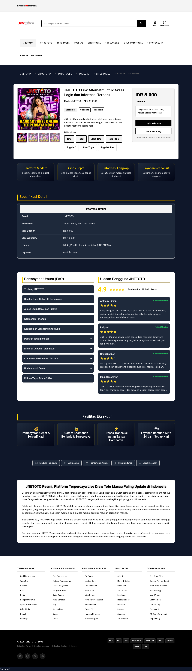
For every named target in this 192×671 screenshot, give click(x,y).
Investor (120, 609)
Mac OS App (155, 595)
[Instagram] (27, 656)
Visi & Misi (24, 581)
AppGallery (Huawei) (158, 585)
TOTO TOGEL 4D (155, 42)
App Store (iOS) (156, 576)
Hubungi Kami (58, 609)
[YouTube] (42, 656)
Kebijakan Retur (59, 590)
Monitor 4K (89, 590)
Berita (22, 595)
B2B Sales (121, 585)
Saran (55, 618)
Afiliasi (120, 576)
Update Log (155, 604)
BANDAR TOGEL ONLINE (31, 55)
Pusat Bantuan (59, 599)
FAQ (54, 604)
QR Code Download (158, 614)
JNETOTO (28, 42)
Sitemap (24, 618)
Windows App (156, 590)
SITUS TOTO (46, 42)
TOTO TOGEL (63, 42)
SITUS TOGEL (94, 42)
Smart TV (89, 609)
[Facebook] (20, 656)
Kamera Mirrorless (92, 614)
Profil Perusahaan (27, 576)
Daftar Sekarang (153, 131)
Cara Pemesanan (60, 576)
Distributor (121, 595)
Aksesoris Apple (91, 618)
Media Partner (123, 599)
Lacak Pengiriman (60, 585)
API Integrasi (122, 618)
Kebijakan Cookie (59, 646)
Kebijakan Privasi (27, 599)
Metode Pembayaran (62, 581)
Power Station (91, 585)
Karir (22, 590)
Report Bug (155, 618)
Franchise (121, 604)
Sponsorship (122, 590)
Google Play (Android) (159, 581)
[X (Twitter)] (35, 656)
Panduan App (155, 609)
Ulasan (55, 614)
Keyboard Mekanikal (94, 599)
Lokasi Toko (25, 609)
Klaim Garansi (58, 595)
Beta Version (155, 599)
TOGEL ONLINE (112, 42)
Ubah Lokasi (157, 113)
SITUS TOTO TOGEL (133, 42)
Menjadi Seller (123, 581)
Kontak (23, 614)
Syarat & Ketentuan (28, 604)
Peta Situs (73, 646)
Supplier (121, 614)
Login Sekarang (153, 123)
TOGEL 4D (78, 42)
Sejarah (23, 585)
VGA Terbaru (90, 595)
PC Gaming (89, 576)
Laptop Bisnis (90, 581)
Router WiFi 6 (90, 604)
